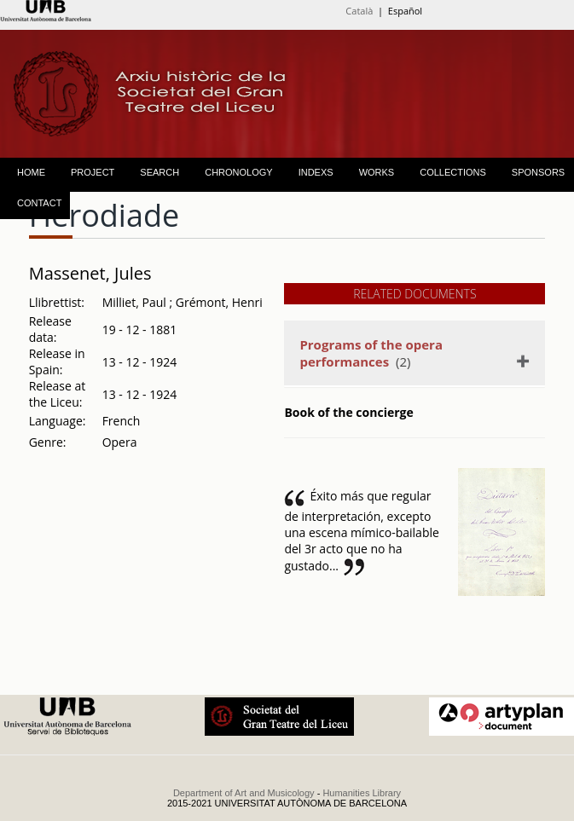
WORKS (377, 172)
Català (359, 10)
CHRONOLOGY (238, 172)
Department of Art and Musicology (244, 793)
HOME (31, 172)
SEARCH (159, 172)
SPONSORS (538, 172)
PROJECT (92, 172)
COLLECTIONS (453, 172)
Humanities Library (361, 793)
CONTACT (39, 203)
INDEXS (316, 172)
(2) (371, 353)
